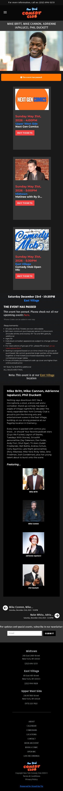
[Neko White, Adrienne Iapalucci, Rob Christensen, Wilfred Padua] (42, 616)
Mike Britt (33, 492)
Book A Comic (31, 747)
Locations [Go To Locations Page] (31, 734)
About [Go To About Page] (32, 721)
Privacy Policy (31, 779)
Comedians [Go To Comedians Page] (31, 730)
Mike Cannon (33, 524)
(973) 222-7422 (31, 703)
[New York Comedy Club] (31, 12)
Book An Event (31, 743)
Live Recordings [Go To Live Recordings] (31, 756)
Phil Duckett (33, 588)
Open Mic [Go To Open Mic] (31, 751)
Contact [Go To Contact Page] (32, 739)
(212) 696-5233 (47, 2)
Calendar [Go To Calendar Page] (31, 726)
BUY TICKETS (24, 133)
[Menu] (5, 12)
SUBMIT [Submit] (49, 633)
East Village (47, 375)
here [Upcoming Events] (26, 315)
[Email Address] (24, 633)
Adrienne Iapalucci (33, 556)
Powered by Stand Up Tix (31, 786)
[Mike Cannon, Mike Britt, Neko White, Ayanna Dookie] (20, 608)
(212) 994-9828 (31, 683)
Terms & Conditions (31, 776)
